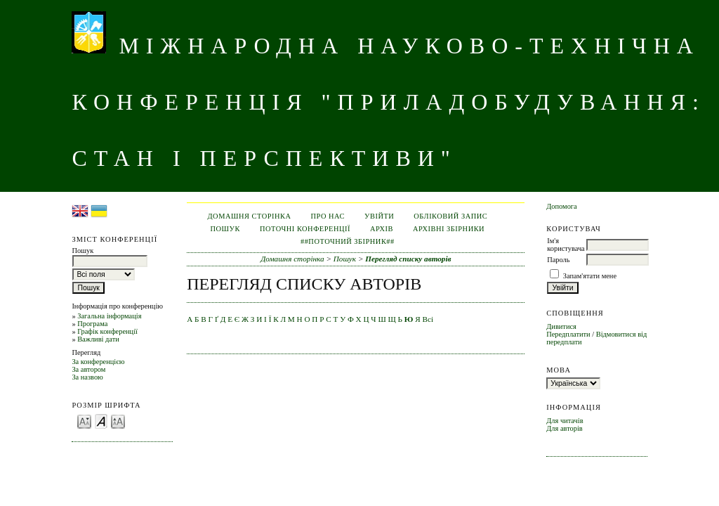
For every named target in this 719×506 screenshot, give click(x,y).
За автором (88, 369)
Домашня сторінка (249, 216)
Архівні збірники (448, 229)
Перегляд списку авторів (408, 258)
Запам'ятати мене (589, 276)
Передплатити (568, 334)
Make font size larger (118, 421)
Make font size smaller (84, 421)
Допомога (561, 206)
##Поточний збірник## (348, 241)
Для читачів (564, 420)
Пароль (558, 260)
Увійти (379, 216)
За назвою (87, 377)
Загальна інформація (109, 316)
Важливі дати (98, 339)
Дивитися (561, 326)
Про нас (328, 216)
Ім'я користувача (565, 244)
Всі (428, 319)
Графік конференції (107, 331)
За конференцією (98, 361)
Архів (381, 229)
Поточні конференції (305, 229)
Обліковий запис (450, 216)
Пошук (225, 229)
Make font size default (101, 421)
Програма (92, 323)
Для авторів (564, 428)
